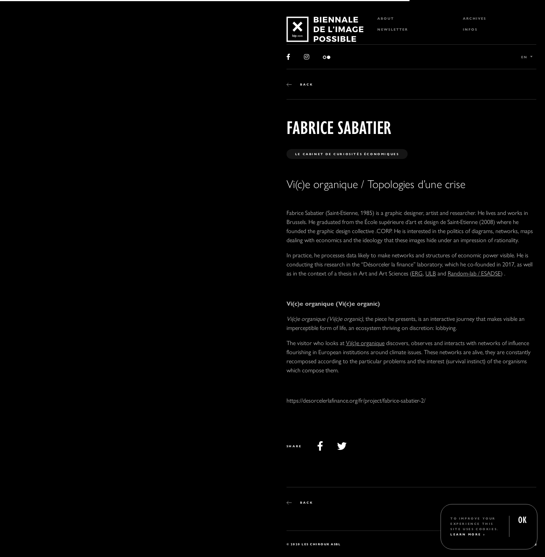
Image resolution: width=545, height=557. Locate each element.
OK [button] (522, 519)
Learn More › (467, 534)
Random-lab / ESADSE (474, 273)
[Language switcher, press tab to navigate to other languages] (526, 57)
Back (306, 84)
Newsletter (392, 29)
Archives (474, 18)
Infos (470, 29)
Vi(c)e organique (365, 342)
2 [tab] (33, 541)
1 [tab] (19, 541)
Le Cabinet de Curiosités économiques (347, 154)
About (385, 18)
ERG (417, 273)
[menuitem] (411, 18)
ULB (430, 273)
